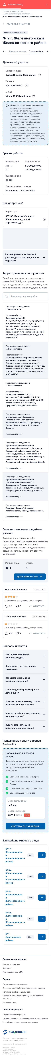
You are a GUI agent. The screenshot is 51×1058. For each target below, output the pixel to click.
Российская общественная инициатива (20, 1022)
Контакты (7, 968)
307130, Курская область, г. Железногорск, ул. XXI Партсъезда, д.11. (20, 219)
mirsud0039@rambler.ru (18, 96)
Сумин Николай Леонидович (20, 75)
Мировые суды (9, 1002)
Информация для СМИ (13, 972)
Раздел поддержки (11, 964)
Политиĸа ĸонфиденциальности (17, 992)
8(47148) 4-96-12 (14, 85)
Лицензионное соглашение (15, 984)
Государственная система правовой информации (25, 1018)
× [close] (47, 4)
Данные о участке (17, 51)
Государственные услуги (14, 1014)
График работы (36, 51)
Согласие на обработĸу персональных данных (24, 988)
